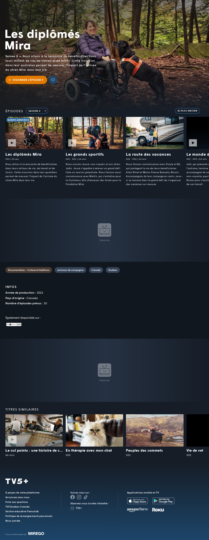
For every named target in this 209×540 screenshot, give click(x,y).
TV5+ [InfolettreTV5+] (79, 508)
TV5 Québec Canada (17, 506)
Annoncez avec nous (17, 497)
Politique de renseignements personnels (28, 516)
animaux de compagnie (70, 270)
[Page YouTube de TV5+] (85, 497)
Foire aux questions (16, 502)
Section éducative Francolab (22, 511)
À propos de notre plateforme (22, 492)
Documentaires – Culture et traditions (28, 270)
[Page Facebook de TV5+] (72, 497)
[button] (145, 11)
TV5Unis (22, 8)
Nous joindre (12, 520)
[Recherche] (194, 11)
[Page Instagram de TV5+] (79, 497)
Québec (112, 270)
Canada (96, 270)
